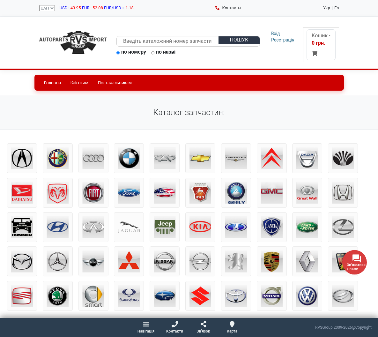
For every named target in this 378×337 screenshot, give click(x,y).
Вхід (275, 33)
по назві (163, 52)
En (336, 7)
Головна (52, 82)
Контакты (228, 7)
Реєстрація (282, 39)
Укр (326, 7)
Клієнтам (79, 82)
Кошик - (321, 44)
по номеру (131, 52)
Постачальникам (115, 82)
